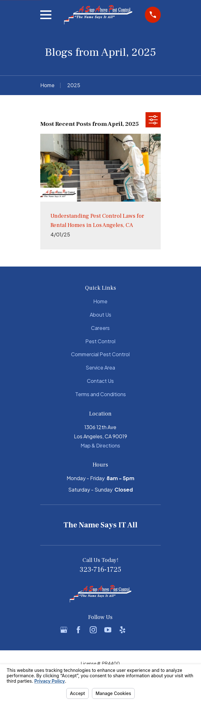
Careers (100, 328)
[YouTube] (107, 629)
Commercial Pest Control (100, 354)
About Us (100, 314)
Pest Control (100, 341)
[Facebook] (78, 629)
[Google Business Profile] (63, 629)
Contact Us (100, 380)
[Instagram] (93, 629)
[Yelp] (122, 629)
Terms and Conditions (100, 394)
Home (100, 301)
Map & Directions (100, 445)
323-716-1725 (100, 569)
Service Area (100, 367)
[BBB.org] (137, 629)
